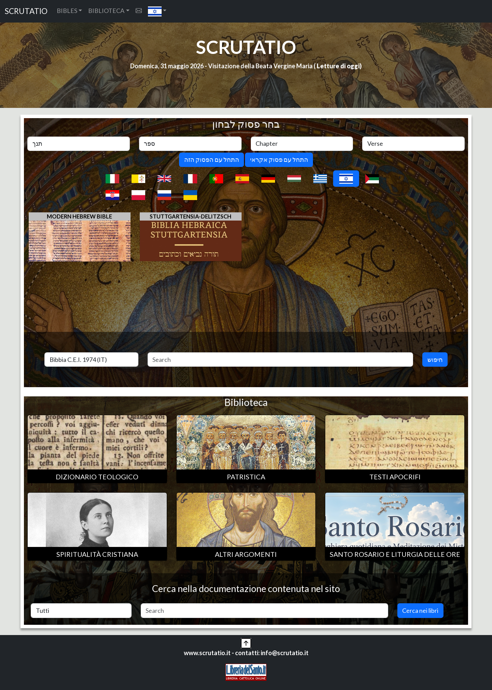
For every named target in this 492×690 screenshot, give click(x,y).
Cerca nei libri (420, 610)
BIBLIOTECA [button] (106, 10)
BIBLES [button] (67, 10)
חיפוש (435, 359)
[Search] (280, 359)
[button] (157, 11)
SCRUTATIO (26, 11)
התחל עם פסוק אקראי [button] (279, 159)
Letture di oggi (338, 66)
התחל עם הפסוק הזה (211, 159)
